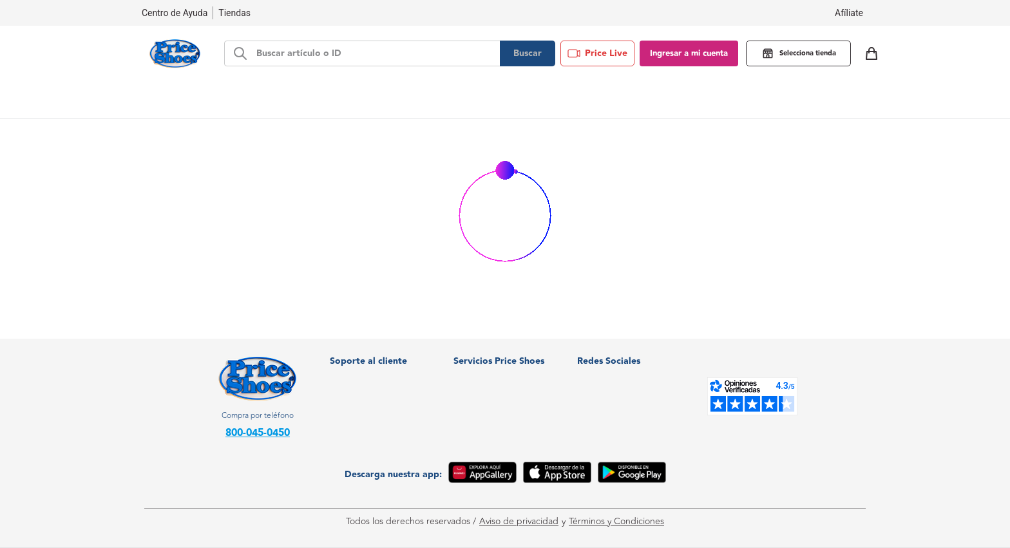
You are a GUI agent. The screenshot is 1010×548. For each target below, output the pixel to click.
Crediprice (475, 373)
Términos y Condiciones (616, 521)
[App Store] (557, 474)
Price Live (597, 53)
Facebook (605, 373)
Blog (642, 99)
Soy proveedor (483, 392)
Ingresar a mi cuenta (689, 53)
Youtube (602, 412)
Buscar (527, 53)
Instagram (605, 392)
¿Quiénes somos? (488, 354)
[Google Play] (632, 474)
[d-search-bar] (374, 53)
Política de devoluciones (378, 412)
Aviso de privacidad (518, 521)
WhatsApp (607, 354)
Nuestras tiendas (364, 373)
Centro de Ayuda (365, 392)
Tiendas (234, 13)
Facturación (353, 354)
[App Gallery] (482, 474)
